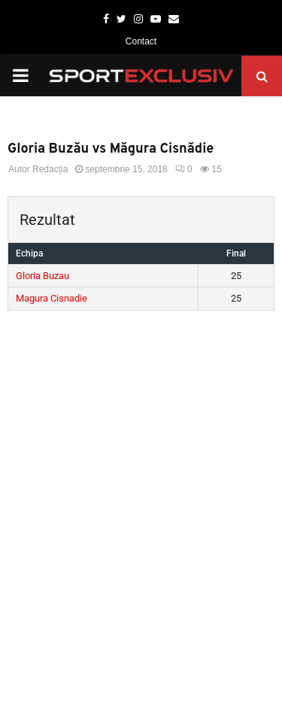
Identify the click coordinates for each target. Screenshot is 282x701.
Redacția (50, 169)
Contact (141, 41)
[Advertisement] (141, 467)
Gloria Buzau (42, 275)
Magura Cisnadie (51, 298)
